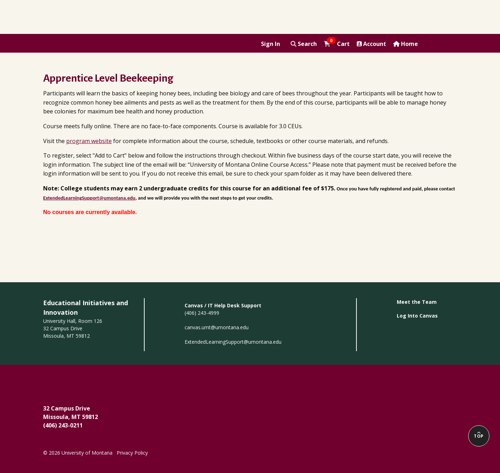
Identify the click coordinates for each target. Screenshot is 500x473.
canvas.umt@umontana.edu (217, 327)
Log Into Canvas (417, 315)
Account (371, 44)
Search (304, 44)
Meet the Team (417, 301)
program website (89, 141)
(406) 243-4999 (202, 312)
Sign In (270, 44)
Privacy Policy (132, 452)
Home (405, 44)
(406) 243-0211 (63, 425)
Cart (337, 44)
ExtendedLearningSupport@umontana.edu (233, 341)
